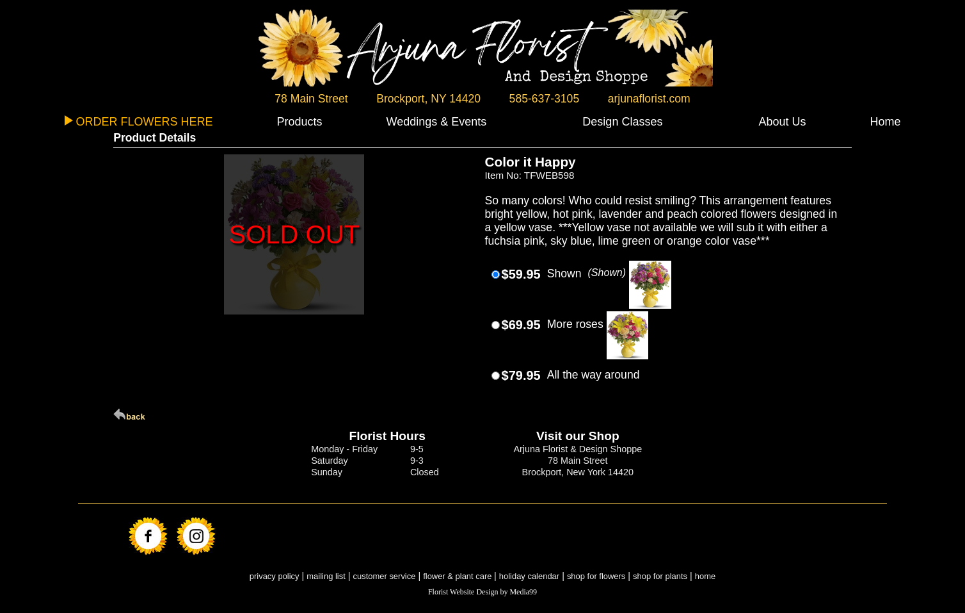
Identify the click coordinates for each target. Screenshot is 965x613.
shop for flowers (596, 576)
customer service (384, 576)
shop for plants (660, 576)
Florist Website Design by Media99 (482, 591)
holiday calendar (529, 576)
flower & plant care (458, 576)
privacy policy (274, 576)
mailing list (326, 576)
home (705, 576)
